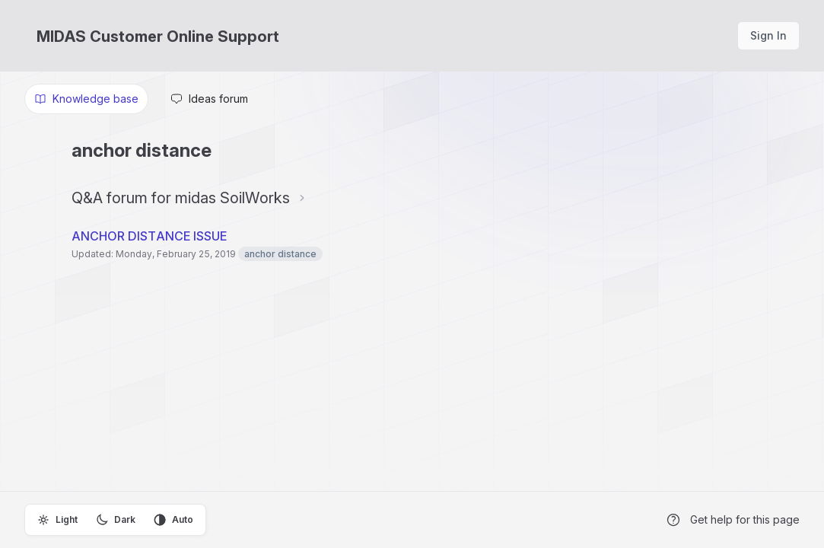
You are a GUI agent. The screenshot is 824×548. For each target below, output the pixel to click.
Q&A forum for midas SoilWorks (181, 198)
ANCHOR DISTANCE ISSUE (149, 236)
